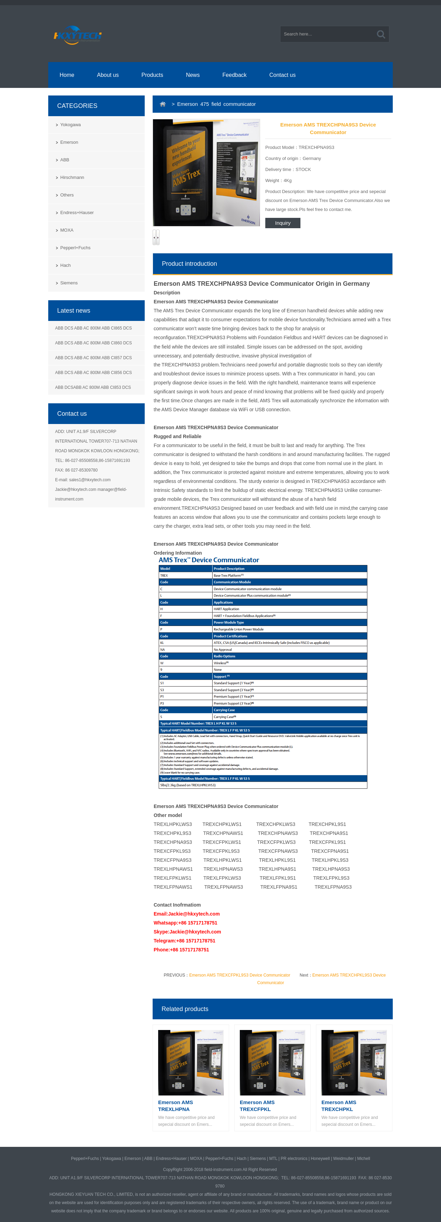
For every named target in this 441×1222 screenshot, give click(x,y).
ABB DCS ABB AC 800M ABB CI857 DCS (93, 357)
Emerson (69, 142)
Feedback (235, 75)
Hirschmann (72, 177)
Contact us (282, 75)
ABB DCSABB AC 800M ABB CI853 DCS (93, 387)
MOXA (66, 230)
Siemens (69, 282)
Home (67, 75)
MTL (273, 1158)
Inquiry (282, 223)
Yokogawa (70, 124)
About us (108, 75)
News (193, 75)
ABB (64, 159)
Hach (65, 265)
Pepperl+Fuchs (75, 247)
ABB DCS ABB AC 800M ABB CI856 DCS (93, 372)
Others (67, 195)
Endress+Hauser (77, 212)
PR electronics (294, 1158)
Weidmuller (343, 1158)
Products (152, 75)
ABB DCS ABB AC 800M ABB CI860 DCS (93, 343)
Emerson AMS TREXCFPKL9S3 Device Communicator (239, 975)
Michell (363, 1158)
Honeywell (320, 1158)
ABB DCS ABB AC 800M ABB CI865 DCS (93, 328)
